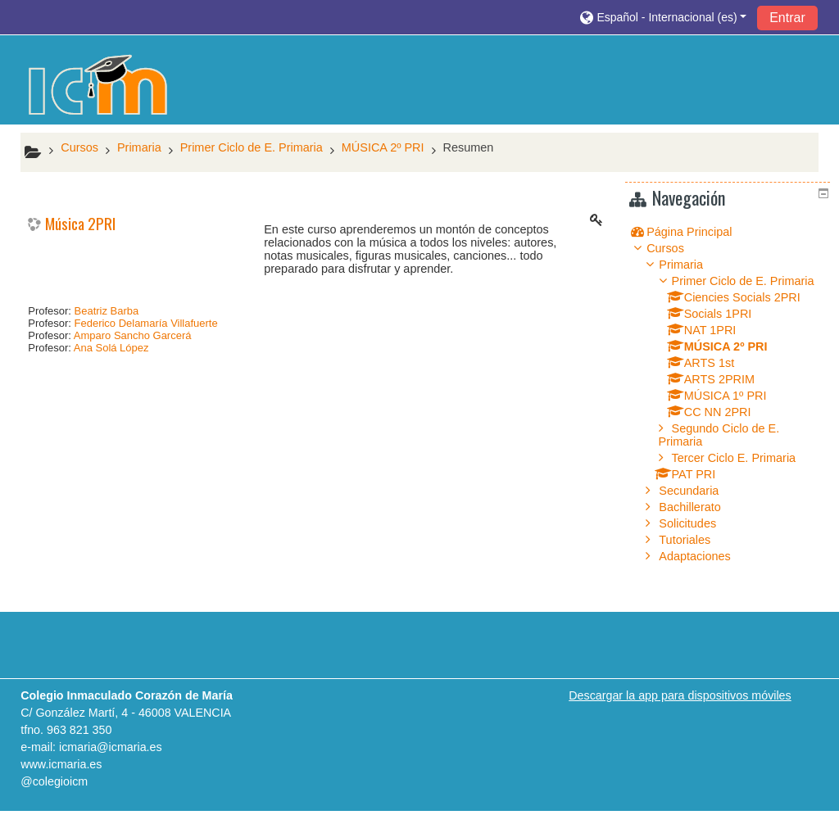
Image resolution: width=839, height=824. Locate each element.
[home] (98, 85)
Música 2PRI (80, 224)
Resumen (468, 147)
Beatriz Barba (107, 311)
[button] (663, 17)
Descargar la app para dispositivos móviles (680, 708)
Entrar (787, 18)
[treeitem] (730, 231)
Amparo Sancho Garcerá (133, 335)
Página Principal (701, 231)
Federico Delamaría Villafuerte (146, 323)
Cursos (677, 248)
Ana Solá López (111, 348)
